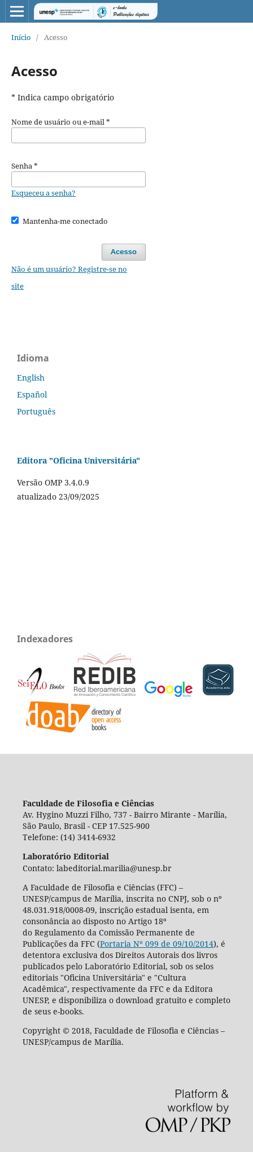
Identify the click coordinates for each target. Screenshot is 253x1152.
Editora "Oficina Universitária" (78, 460)
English (31, 377)
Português (36, 411)
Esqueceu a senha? (43, 193)
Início (21, 37)
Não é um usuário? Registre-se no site (69, 277)
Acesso (124, 252)
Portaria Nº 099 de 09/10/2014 (156, 943)
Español (32, 394)
